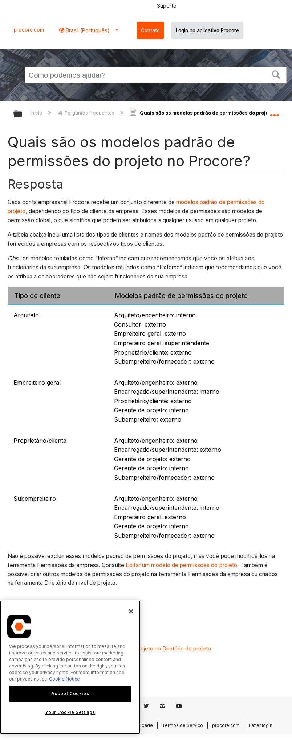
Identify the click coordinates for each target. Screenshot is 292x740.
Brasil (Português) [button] (87, 30)
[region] (70, 667)
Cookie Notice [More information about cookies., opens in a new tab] (64, 679)
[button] (276, 74)
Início (37, 113)
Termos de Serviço (182, 725)
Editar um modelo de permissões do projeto (181, 565)
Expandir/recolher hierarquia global (22, 114)
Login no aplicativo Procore (207, 30)
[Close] (131, 611)
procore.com (29, 30)
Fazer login (260, 725)
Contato (150, 30)
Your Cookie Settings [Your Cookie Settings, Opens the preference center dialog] (70, 712)
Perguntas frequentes (86, 113)
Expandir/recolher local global (274, 112)
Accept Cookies (70, 693)
